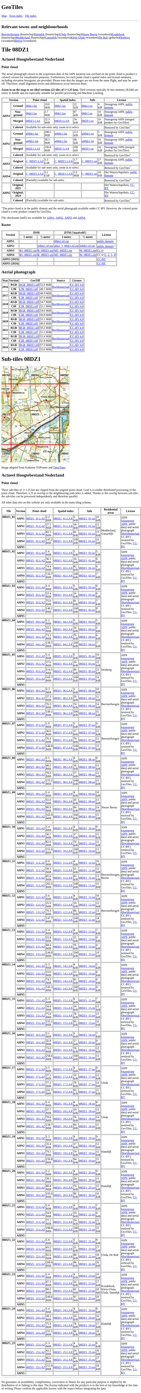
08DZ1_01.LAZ (35, 518)
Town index (16, 15)
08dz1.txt (87, 105)
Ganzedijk (51, 37)
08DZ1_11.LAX (63, 862)
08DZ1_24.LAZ (35, 1310)
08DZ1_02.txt (87, 553)
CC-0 (100, 250)
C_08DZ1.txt (89, 161)
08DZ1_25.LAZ (35, 1344)
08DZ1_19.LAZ (35, 1138)
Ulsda (63, 34)
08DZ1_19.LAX (63, 1138)
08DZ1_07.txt (87, 725)
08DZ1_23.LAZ (35, 1275)
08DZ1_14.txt (87, 966)
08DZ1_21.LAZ (35, 1207)
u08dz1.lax (61, 141)
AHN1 (50, 217)
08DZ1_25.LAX (63, 1344)
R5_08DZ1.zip (28, 250)
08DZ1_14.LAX (63, 966)
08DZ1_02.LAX (63, 553)
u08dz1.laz (32, 141)
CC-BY (101, 259)
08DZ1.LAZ (33, 120)
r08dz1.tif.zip (45, 245)
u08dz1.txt (88, 141)
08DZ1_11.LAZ (35, 862)
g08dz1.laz (32, 133)
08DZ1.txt (88, 120)
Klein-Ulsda (78, 37)
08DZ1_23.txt (87, 1275)
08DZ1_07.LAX (63, 725)
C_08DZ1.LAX (64, 161)
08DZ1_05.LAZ (35, 656)
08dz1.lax (60, 105)
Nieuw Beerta (89, 34)
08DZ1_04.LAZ (35, 621)
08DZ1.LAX (62, 120)
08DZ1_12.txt (87, 897)
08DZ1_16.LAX (63, 1034)
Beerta (18, 40)
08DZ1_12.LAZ (35, 897)
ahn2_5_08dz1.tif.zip (66, 245)
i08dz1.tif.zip (87, 245)
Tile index (30, 15)
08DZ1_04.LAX (63, 621)
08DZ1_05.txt (87, 656)
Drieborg (125, 37)
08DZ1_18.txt (87, 1103)
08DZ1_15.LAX (63, 1000)
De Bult (103, 37)
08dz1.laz (31, 105)
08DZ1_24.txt (87, 1310)
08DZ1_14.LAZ (35, 966)
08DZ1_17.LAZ (35, 1069)
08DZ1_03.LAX (63, 587)
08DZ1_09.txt (87, 793)
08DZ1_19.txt (87, 1138)
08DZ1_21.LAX (63, 1207)
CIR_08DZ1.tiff (28, 289)
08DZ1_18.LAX (63, 1103)
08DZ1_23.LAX (63, 1275)
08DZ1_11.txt (87, 862)
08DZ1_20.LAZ (35, 1172)
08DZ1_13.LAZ (35, 931)
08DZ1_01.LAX (63, 518)
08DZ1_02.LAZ (35, 553)
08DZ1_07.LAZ (35, 725)
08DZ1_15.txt (87, 1000)
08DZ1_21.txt (87, 1207)
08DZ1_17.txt (87, 1069)
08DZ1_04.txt (87, 621)
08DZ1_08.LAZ (35, 759)
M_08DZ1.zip (88, 250)
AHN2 (59, 217)
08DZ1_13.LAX (63, 931)
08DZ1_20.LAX (63, 1172)
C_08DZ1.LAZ (35, 161)
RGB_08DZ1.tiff (29, 284)
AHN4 (81, 217)
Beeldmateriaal (61, 286)
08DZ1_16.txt (87, 1034)
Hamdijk (39, 34)
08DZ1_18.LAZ (35, 1103)
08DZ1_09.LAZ (35, 793)
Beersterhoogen (10, 34)
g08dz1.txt (88, 133)
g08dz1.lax (61, 133)
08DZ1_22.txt (87, 1241)
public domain (105, 241)
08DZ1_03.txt (87, 587)
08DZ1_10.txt (87, 828)
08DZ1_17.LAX (63, 1069)
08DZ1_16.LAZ (35, 1034)
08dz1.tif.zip (61, 241)
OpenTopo (59, 467)
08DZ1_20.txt (87, 1172)
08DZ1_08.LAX (63, 759)
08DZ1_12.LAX (63, 897)
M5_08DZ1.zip (63, 250)
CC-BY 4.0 (77, 284)
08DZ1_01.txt (87, 518)
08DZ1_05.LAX (63, 656)
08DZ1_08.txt (87, 759)
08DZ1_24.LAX (63, 1310)
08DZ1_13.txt (87, 931)
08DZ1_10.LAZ (35, 828)
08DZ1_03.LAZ (35, 587)
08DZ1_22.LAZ (35, 1241)
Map (4, 15)
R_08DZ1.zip (45, 250)
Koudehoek (118, 34)
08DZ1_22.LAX (63, 1241)
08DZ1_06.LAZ (35, 690)
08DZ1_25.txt (87, 1344)
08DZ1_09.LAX (63, 793)
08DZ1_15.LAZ (35, 1000)
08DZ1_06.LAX (63, 690)
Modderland (23, 37)
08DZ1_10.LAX (63, 828)
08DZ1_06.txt (87, 690)
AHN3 (68, 217)
